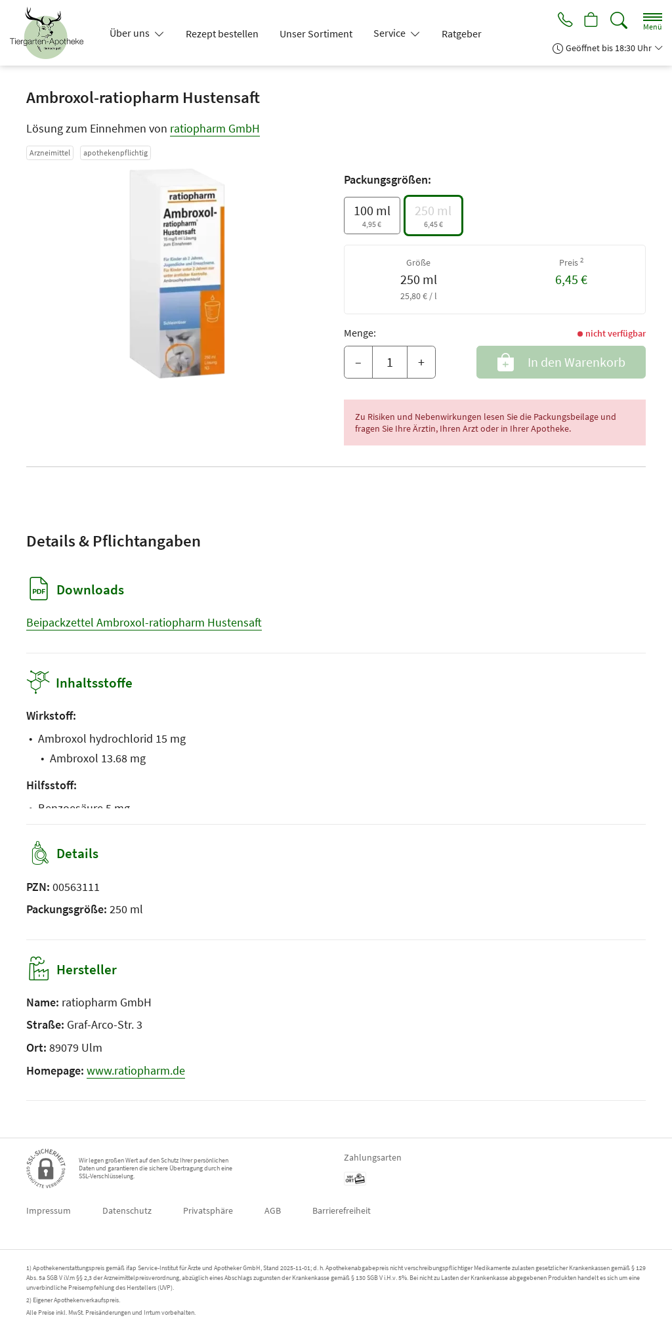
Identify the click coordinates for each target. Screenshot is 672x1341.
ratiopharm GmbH (215, 128)
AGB (272, 1210)
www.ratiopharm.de (136, 1070)
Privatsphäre (208, 1210)
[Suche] (619, 21)
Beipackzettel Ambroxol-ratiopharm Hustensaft (144, 622)
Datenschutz (127, 1210)
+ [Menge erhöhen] (421, 362)
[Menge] (390, 362)
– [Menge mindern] (358, 362)
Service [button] (390, 32)
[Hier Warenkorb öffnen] (590, 21)
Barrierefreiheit (341, 1210)
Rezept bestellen (222, 33)
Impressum (48, 1210)
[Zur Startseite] (52, 33)
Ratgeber (462, 33)
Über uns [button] (131, 32)
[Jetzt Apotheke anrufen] (562, 21)
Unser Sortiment (316, 33)
